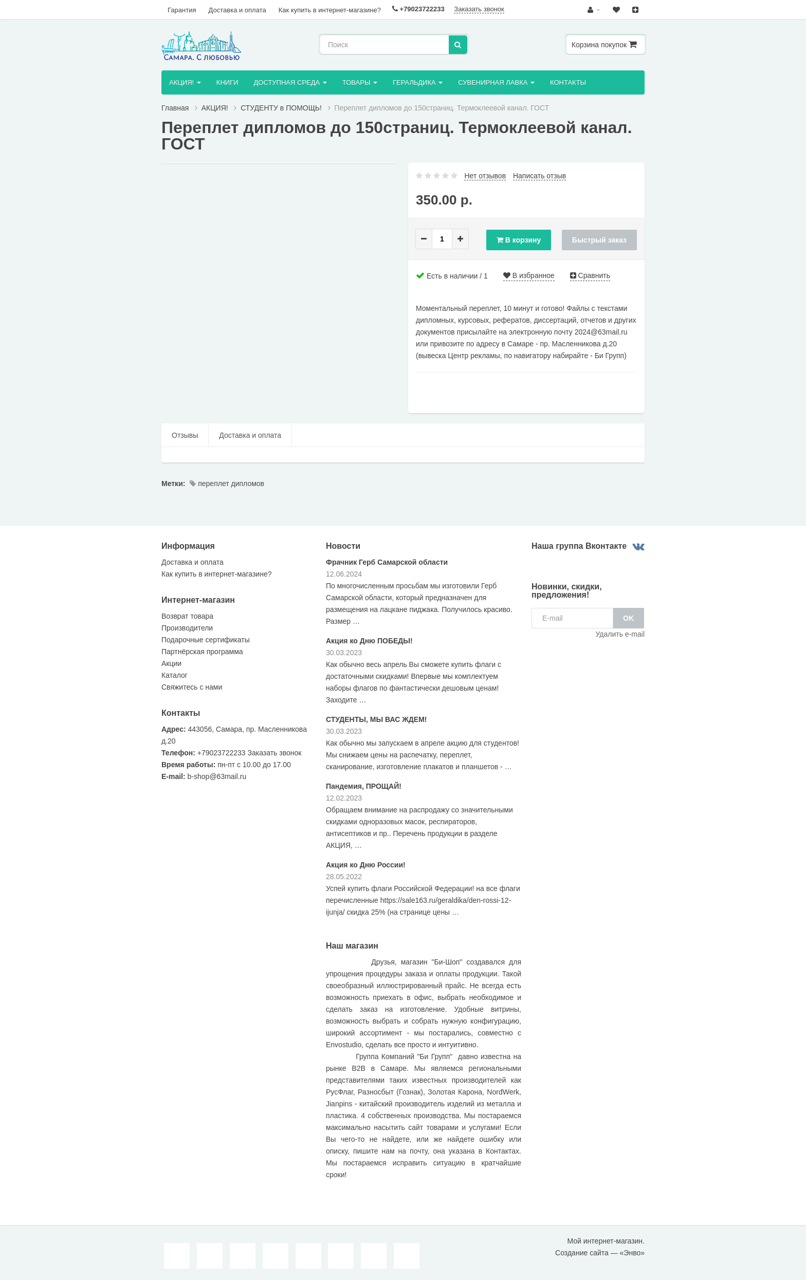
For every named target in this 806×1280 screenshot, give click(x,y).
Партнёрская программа (202, 652)
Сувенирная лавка (499, 83)
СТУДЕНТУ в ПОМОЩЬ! (281, 109)
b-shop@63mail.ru (217, 777)
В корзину (517, 240)
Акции (171, 664)
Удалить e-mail (620, 635)
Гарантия (181, 9)
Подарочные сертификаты (205, 641)
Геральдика (420, 83)
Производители (187, 629)
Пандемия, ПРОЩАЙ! (363, 787)
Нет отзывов (485, 177)
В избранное (529, 276)
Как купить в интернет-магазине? (324, 9)
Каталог (174, 676)
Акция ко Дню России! (366, 865)
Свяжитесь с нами (191, 688)
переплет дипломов (227, 484)
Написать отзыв (539, 177)
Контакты (571, 83)
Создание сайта (582, 1254)
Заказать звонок (473, 9)
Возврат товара (187, 617)
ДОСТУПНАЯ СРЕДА (291, 83)
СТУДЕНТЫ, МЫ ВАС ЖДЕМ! (376, 720)
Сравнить (590, 276)
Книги (228, 83)
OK (628, 619)
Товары (361, 83)
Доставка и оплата (234, 9)
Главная (175, 109)
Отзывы (185, 436)
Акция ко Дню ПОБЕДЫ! (369, 641)
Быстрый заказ (599, 240)
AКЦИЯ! (185, 83)
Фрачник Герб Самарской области (387, 563)
